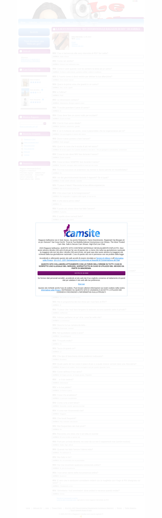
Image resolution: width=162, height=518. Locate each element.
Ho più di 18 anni (81, 273)
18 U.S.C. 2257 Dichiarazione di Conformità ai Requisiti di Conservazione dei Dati (87, 260)
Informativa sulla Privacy (51, 290)
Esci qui (81, 284)
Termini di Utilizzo (103, 258)
